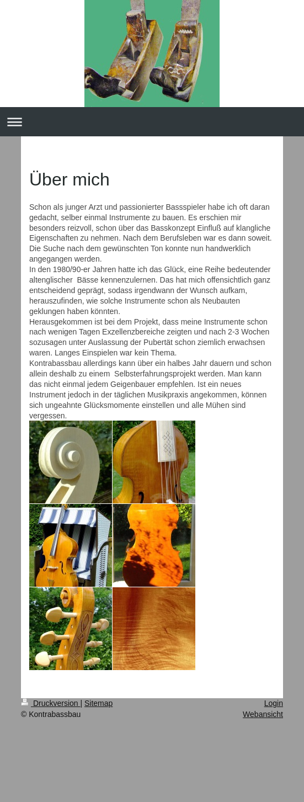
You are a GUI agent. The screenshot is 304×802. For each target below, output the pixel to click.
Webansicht (263, 714)
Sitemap (98, 703)
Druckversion (50, 703)
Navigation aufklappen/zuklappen (152, 122)
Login (273, 703)
